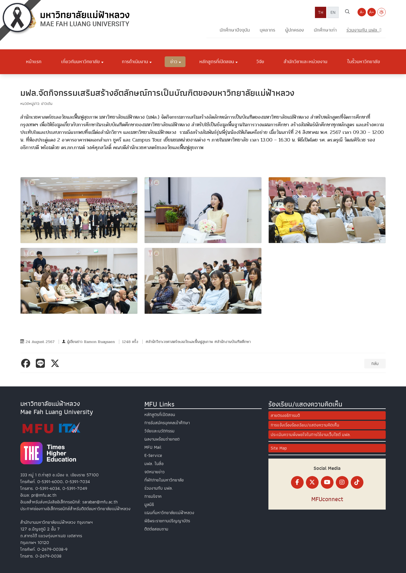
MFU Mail (152, 447)
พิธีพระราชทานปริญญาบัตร (167, 520)
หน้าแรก (33, 61)
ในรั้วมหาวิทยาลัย (363, 61)
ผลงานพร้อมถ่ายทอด (162, 439)
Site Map (279, 448)
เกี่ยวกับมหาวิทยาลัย (80, 61)
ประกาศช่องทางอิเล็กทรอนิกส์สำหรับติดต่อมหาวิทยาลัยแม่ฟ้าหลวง (75, 508)
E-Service (153, 455)
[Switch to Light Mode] (381, 12)
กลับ (375, 363)
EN (333, 12)
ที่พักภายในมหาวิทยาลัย (164, 480)
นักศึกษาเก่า (325, 30)
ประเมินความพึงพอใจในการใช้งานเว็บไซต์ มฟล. (311, 434)
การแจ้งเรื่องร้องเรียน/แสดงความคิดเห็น (305, 425)
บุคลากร (267, 30)
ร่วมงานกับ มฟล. (158, 488)
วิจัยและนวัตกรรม (159, 431)
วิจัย (260, 61)
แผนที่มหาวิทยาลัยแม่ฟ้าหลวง (169, 512)
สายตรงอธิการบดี (285, 415)
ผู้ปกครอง (294, 30)
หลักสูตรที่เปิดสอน (216, 61)
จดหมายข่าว (154, 471)
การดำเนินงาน (135, 61)
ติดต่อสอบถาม (156, 529)
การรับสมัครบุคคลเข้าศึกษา (167, 422)
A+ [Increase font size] (371, 12)
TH (320, 12)
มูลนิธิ (149, 504)
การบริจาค (153, 496)
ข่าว (173, 61)
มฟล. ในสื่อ (154, 463)
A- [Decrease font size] (362, 12)
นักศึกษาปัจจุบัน (235, 30)
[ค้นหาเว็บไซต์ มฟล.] (347, 12)
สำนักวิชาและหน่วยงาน (305, 61)
